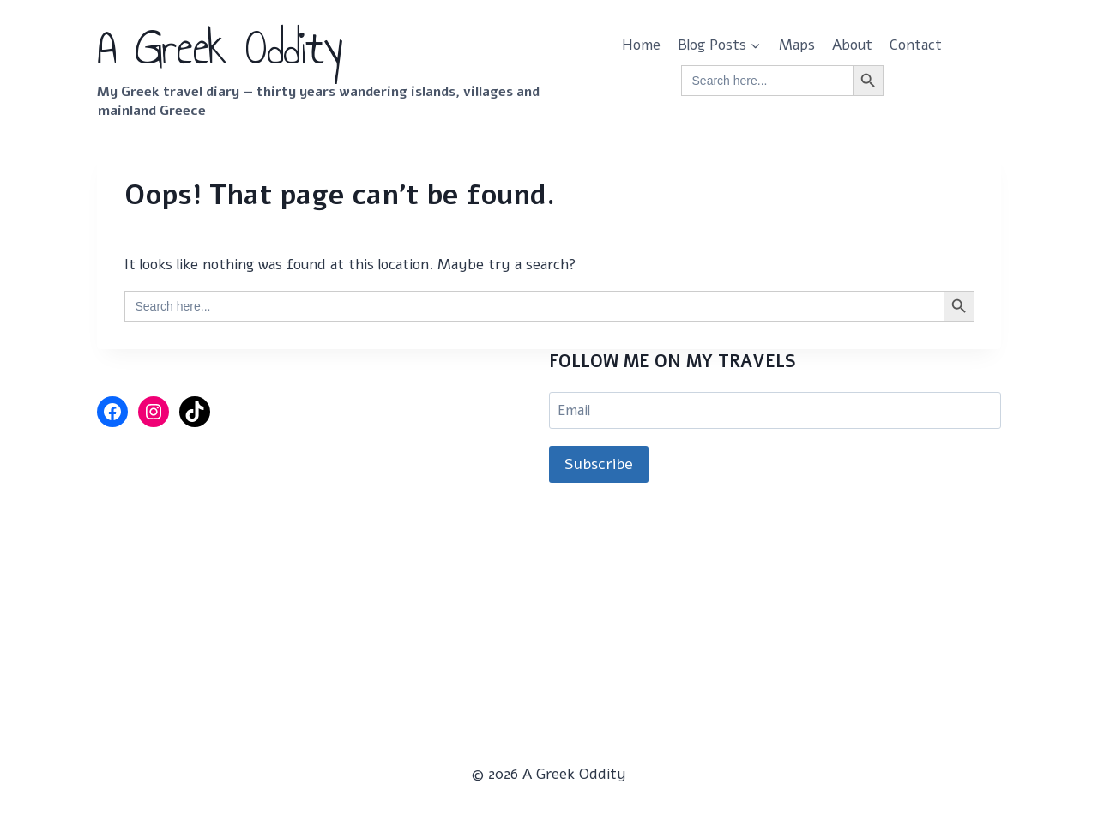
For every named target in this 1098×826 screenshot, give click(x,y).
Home (641, 45)
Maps (797, 45)
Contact (916, 45)
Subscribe (598, 464)
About (852, 45)
